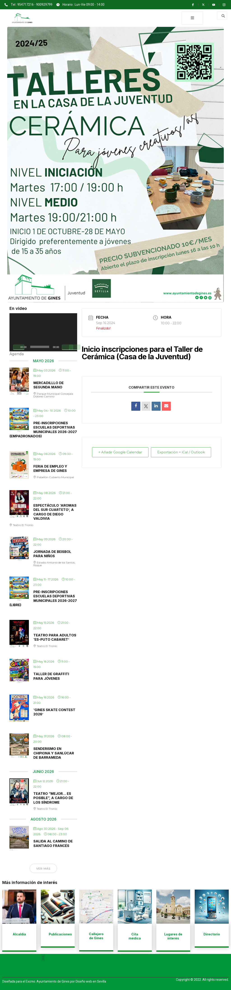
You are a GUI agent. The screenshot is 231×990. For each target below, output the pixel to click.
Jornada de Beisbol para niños (52, 553)
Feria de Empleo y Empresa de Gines (50, 468)
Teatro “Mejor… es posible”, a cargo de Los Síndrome (53, 798)
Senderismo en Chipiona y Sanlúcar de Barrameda (53, 753)
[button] (43, 958)
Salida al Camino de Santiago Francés (53, 843)
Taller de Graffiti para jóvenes (51, 676)
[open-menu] (192, 18)
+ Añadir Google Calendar (109, 455)
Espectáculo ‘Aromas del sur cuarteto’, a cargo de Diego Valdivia (54, 512)
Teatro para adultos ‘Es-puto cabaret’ (54, 637)
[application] (43, 332)
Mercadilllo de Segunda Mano (48, 385)
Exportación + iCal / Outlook (197, 455)
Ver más (43, 868)
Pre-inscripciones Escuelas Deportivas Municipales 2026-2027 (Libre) (43, 598)
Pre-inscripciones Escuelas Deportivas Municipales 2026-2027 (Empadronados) (43, 429)
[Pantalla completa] (74, 347)
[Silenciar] (67, 347)
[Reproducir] (18, 347)
